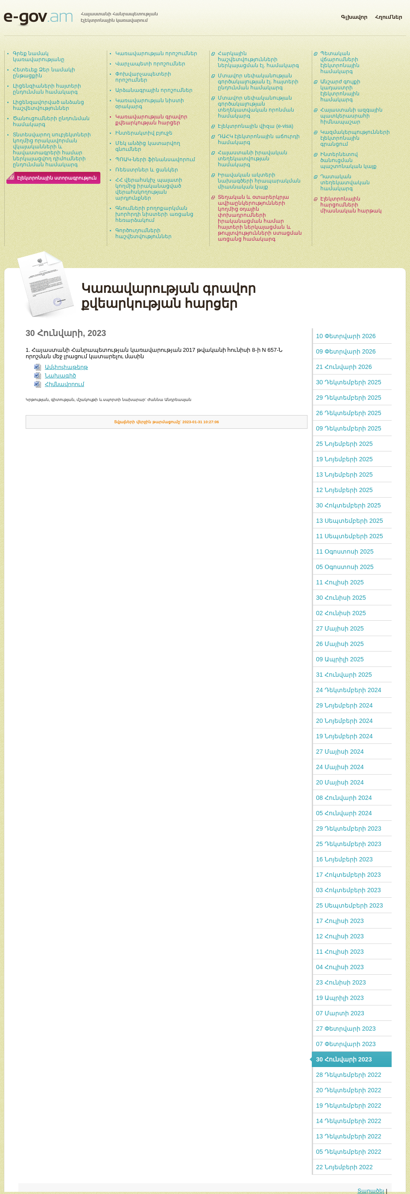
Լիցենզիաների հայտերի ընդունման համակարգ (47, 89)
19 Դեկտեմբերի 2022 (348, 1105)
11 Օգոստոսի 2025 (345, 551)
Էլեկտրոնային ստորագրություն (57, 177)
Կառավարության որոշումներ (156, 53)
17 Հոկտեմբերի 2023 (348, 874)
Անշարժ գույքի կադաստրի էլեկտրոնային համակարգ (340, 91)
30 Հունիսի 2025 (341, 597)
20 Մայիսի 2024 (340, 782)
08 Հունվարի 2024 (344, 797)
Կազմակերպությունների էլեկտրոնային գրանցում (355, 138)
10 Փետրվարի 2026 (346, 336)
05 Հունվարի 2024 (344, 813)
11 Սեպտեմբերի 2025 (349, 536)
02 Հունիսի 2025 (341, 613)
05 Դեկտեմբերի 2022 (348, 1151)
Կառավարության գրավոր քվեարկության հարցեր (151, 120)
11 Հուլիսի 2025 (340, 582)
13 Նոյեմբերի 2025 (344, 474)
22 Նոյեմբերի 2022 (344, 1167)
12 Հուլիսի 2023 (340, 936)
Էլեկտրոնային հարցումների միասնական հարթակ (351, 205)
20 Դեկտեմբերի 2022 (348, 1090)
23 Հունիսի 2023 (341, 982)
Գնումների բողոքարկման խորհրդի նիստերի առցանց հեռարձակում (154, 214)
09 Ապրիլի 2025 (340, 659)
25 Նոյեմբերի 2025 (344, 443)
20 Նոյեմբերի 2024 (344, 720)
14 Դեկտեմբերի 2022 (348, 1120)
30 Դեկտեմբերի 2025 (348, 382)
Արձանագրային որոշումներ (154, 90)
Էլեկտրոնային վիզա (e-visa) (255, 126)
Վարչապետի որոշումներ (150, 64)
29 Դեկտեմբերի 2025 (348, 397)
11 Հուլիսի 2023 (340, 951)
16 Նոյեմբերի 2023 (344, 859)
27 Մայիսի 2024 (340, 751)
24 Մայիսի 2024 (340, 767)
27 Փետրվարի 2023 (346, 1028)
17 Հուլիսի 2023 (340, 920)
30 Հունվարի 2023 (344, 1059)
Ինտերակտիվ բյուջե (144, 133)
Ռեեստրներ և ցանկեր (146, 170)
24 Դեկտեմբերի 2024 (348, 690)
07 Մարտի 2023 (340, 1013)
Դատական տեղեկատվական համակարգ (345, 183)
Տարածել (370, 1191)
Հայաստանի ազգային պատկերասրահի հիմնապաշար (351, 116)
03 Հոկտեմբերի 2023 (348, 890)
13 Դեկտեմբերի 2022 (348, 1136)
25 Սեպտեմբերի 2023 (349, 905)
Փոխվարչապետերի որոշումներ (143, 77)
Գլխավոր (354, 15)
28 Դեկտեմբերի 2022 (348, 1074)
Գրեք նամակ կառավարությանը (38, 56)
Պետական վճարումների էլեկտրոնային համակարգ (340, 62)
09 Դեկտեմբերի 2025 (348, 428)
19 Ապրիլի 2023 (340, 997)
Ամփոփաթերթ (66, 367)
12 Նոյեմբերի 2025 (344, 489)
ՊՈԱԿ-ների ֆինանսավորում (155, 159)
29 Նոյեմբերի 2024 (344, 705)
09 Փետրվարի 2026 (346, 351)
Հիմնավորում (64, 384)
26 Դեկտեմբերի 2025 (348, 413)
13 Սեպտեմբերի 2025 (349, 520)
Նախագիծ (60, 375)
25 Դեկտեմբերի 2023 (348, 843)
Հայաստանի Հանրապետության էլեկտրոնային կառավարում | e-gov (81, 19)
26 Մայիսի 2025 (340, 643)
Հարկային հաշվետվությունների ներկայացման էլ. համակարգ (258, 59)
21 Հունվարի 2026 (344, 366)
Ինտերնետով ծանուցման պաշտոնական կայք (348, 160)
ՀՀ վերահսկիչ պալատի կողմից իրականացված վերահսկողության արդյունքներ (148, 189)
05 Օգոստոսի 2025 (345, 566)
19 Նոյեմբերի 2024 (344, 736)
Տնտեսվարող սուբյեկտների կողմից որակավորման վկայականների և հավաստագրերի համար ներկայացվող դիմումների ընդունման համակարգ (52, 150)
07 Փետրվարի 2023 (346, 1044)
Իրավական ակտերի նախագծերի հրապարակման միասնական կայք (259, 181)
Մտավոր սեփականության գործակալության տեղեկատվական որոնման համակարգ (256, 107)
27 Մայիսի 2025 (340, 628)
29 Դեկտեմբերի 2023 (348, 828)
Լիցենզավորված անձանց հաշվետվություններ (48, 105)
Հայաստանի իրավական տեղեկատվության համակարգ (252, 159)
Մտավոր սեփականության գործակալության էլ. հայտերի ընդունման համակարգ (258, 82)
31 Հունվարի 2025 (344, 674)
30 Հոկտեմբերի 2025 (348, 505)
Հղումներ (388, 15)
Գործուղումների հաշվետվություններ (143, 233)
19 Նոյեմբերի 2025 (344, 459)
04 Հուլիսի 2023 (340, 967)
